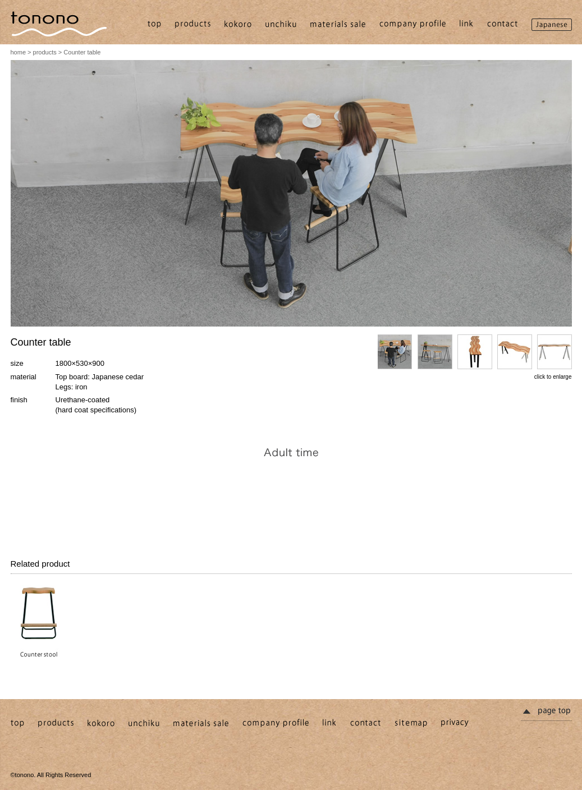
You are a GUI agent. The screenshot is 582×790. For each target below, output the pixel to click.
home (18, 52)
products (45, 52)
